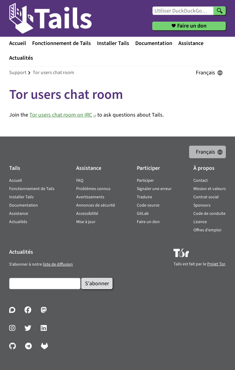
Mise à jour (85, 222)
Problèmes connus (93, 189)
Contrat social (206, 197)
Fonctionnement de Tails (61, 43)
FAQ (79, 181)
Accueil (17, 43)
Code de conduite (209, 214)
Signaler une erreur (154, 189)
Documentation (153, 43)
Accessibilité (87, 214)
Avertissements (90, 197)
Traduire (144, 197)
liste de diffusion (58, 264)
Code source (148, 205)
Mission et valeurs (209, 189)
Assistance (190, 43)
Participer (145, 181)
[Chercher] (220, 10)
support (17, 72)
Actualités (21, 58)
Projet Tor (216, 264)
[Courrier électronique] (44, 283)
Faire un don (148, 222)
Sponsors (202, 205)
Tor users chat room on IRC (60, 115)
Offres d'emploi (207, 230)
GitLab (143, 214)
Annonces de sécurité (95, 205)
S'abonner (97, 283)
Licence (200, 222)
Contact (200, 181)
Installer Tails (113, 43)
